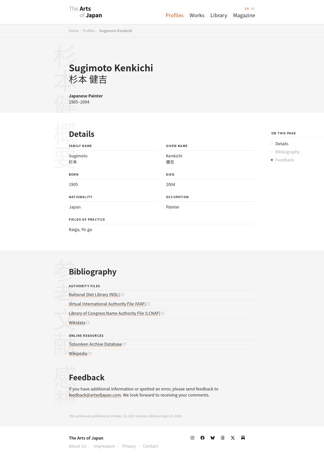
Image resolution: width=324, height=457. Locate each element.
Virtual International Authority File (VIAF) (107, 304)
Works (197, 15)
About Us (77, 446)
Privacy (129, 446)
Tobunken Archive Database (95, 344)
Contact (150, 446)
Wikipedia (78, 353)
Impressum (104, 446)
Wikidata (77, 322)
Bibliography (287, 152)
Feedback (284, 160)
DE (253, 8)
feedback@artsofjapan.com (95, 395)
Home (74, 30)
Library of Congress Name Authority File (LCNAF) (114, 313)
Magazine (244, 15)
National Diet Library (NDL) (94, 294)
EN (247, 8)
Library (218, 15)
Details (281, 143)
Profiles (175, 15)
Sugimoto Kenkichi (115, 30)
